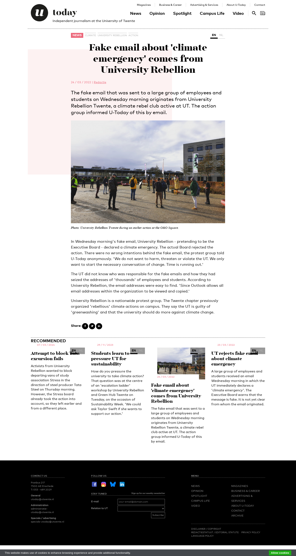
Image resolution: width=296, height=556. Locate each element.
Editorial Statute (227, 532)
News (135, 13)
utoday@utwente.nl (42, 499)
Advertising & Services (204, 4)
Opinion (157, 13)
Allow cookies (280, 552)
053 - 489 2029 (42, 489)
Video (238, 13)
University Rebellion (112, 35)
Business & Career (170, 4)
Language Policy (202, 535)
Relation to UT (99, 508)
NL (221, 35)
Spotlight (182, 13)
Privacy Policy (250, 532)
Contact (259, 4)
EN (214, 35)
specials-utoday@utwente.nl (47, 521)
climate (90, 35)
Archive (237, 515)
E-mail (95, 501)
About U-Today (236, 4)
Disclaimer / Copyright (206, 528)
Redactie (100, 82)
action (133, 35)
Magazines (144, 4)
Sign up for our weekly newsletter (148, 493)
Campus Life (212, 13)
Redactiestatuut (202, 532)
